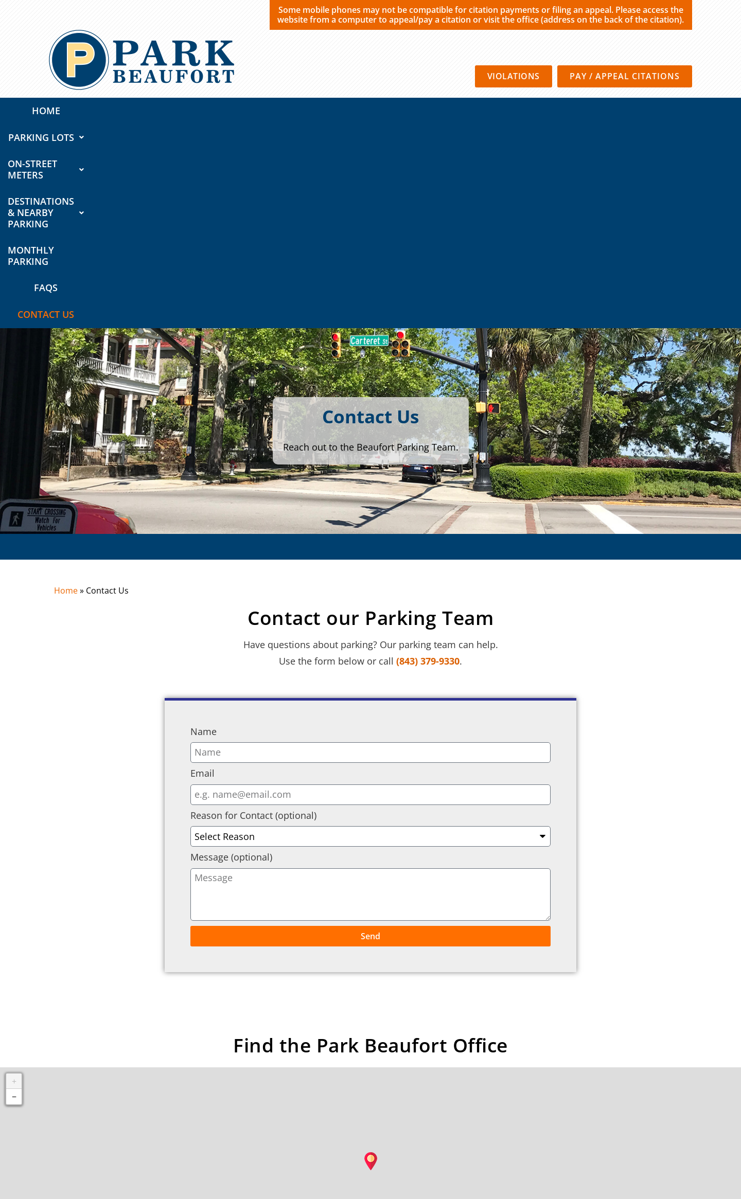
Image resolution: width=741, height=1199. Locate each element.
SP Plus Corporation (414, 1126)
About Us (658, 1082)
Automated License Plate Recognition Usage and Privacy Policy (591, 1139)
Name (203, 528)
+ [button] (14, 877)
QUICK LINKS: (88, 1082)
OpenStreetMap (546, 1062)
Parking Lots (136, 110)
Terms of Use (523, 1126)
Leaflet (451, 1062)
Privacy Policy (474, 1126)
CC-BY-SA (644, 1062)
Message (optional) (231, 654)
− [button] (14, 893)
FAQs (602, 110)
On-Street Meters (238, 110)
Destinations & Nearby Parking (386, 110)
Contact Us (658, 110)
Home (69, 110)
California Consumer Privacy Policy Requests (618, 1126)
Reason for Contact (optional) (253, 612)
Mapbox (722, 1062)
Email (202, 570)
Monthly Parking (530, 110)
